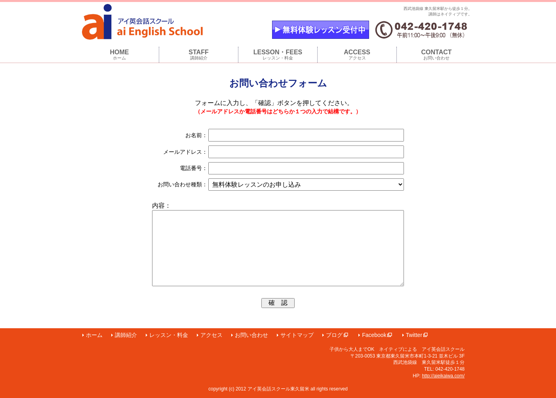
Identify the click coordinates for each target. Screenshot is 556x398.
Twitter (417, 335)
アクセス (211, 335)
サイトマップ (297, 335)
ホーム (94, 335)
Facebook (377, 335)
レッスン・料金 (168, 335)
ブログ (337, 335)
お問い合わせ (251, 335)
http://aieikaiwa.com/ (443, 376)
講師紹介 (126, 335)
